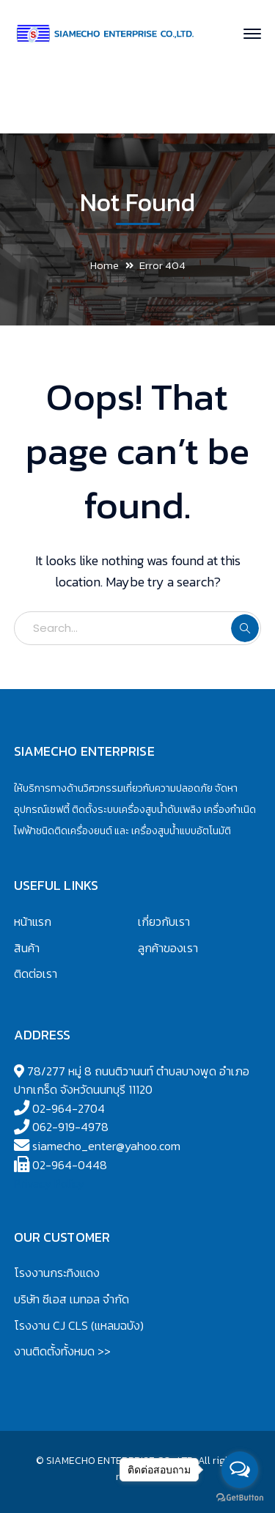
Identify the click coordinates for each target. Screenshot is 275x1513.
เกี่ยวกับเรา (164, 921)
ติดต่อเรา (35, 973)
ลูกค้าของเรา (168, 948)
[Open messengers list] (239, 1469)
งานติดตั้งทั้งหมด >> (62, 1351)
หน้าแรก (32, 921)
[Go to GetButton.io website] (239, 1498)
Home (104, 265)
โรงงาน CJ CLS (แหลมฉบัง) (79, 1325)
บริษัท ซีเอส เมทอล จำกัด (71, 1299)
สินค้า (27, 948)
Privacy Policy (49, 1183)
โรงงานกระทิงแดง (57, 1272)
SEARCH (245, 628)
